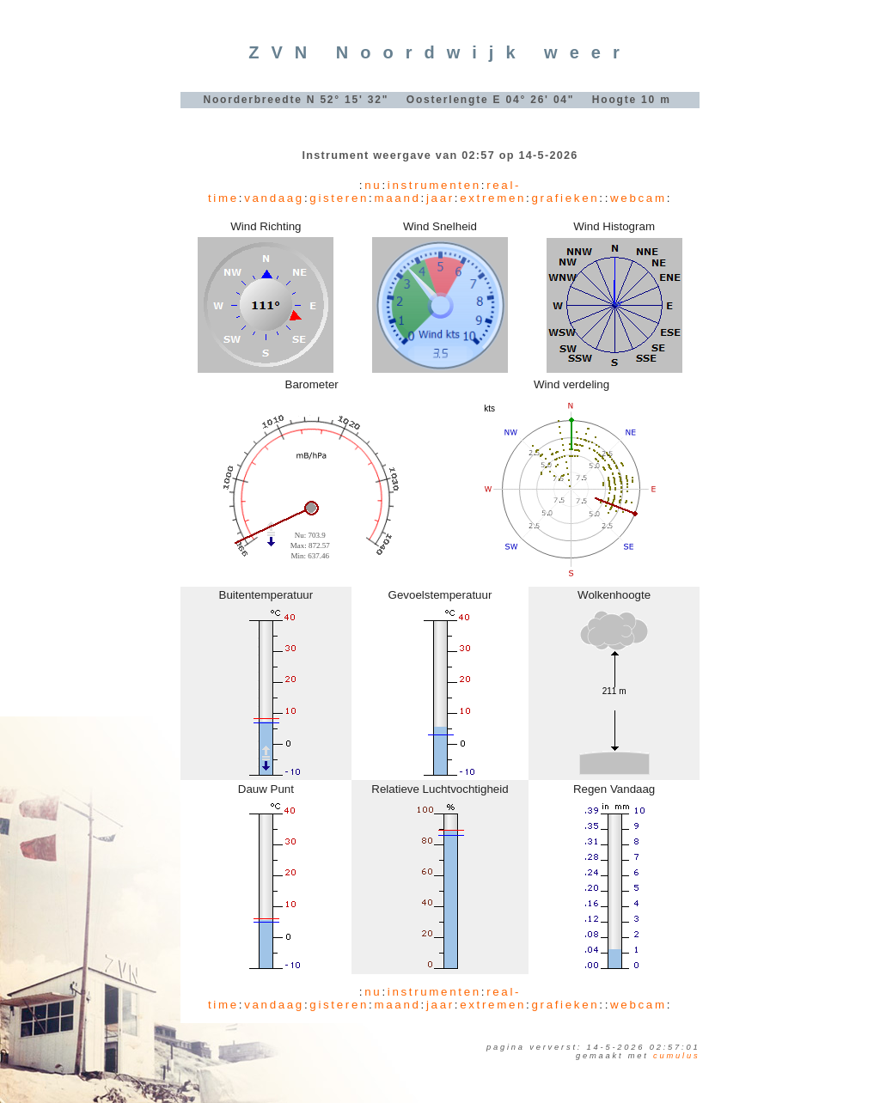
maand (397, 198)
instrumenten (434, 185)
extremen (493, 198)
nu (373, 185)
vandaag (274, 198)
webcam (638, 198)
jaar (440, 198)
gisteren (339, 198)
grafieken (565, 198)
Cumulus (676, 1055)
